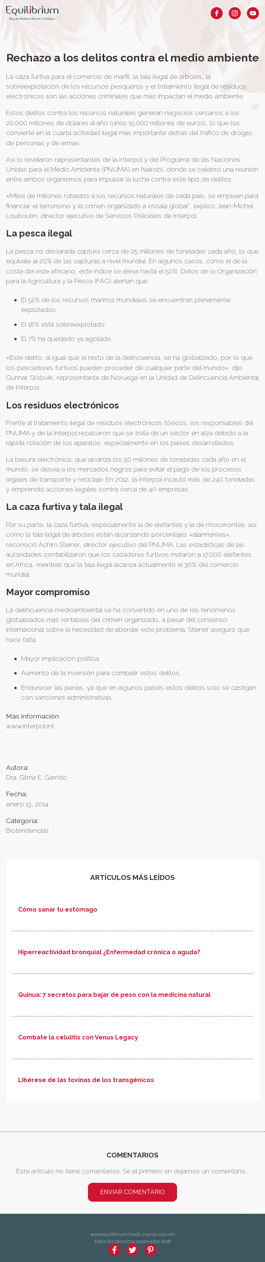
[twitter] (132, 1250)
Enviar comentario (132, 1192)
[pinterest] (151, 1250)
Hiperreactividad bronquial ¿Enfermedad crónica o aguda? (109, 952)
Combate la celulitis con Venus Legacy (78, 1037)
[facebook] (114, 1250)
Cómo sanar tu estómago (57, 909)
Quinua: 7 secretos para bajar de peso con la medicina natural (114, 995)
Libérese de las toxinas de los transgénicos (86, 1080)
